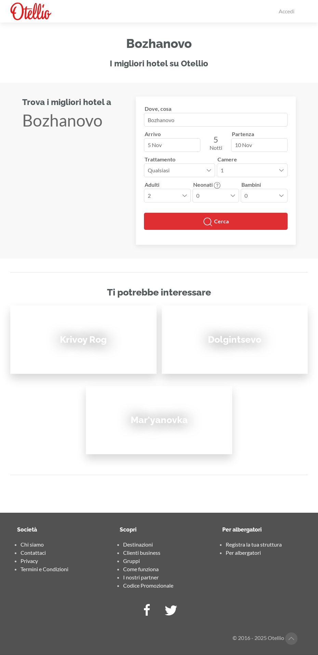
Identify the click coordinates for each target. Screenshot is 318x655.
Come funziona (141, 569)
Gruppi (131, 561)
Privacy (29, 561)
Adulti (152, 184)
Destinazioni (138, 544)
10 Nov (243, 145)
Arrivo (153, 134)
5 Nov (155, 145)
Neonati (207, 184)
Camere (227, 159)
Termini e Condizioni (44, 569)
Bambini (251, 184)
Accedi (286, 11)
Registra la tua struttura (254, 544)
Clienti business (141, 552)
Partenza (243, 134)
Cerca (216, 222)
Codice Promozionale (148, 585)
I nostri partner (141, 577)
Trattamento (160, 159)
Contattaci (33, 552)
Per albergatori (243, 552)
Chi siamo (32, 544)
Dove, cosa (158, 108)
